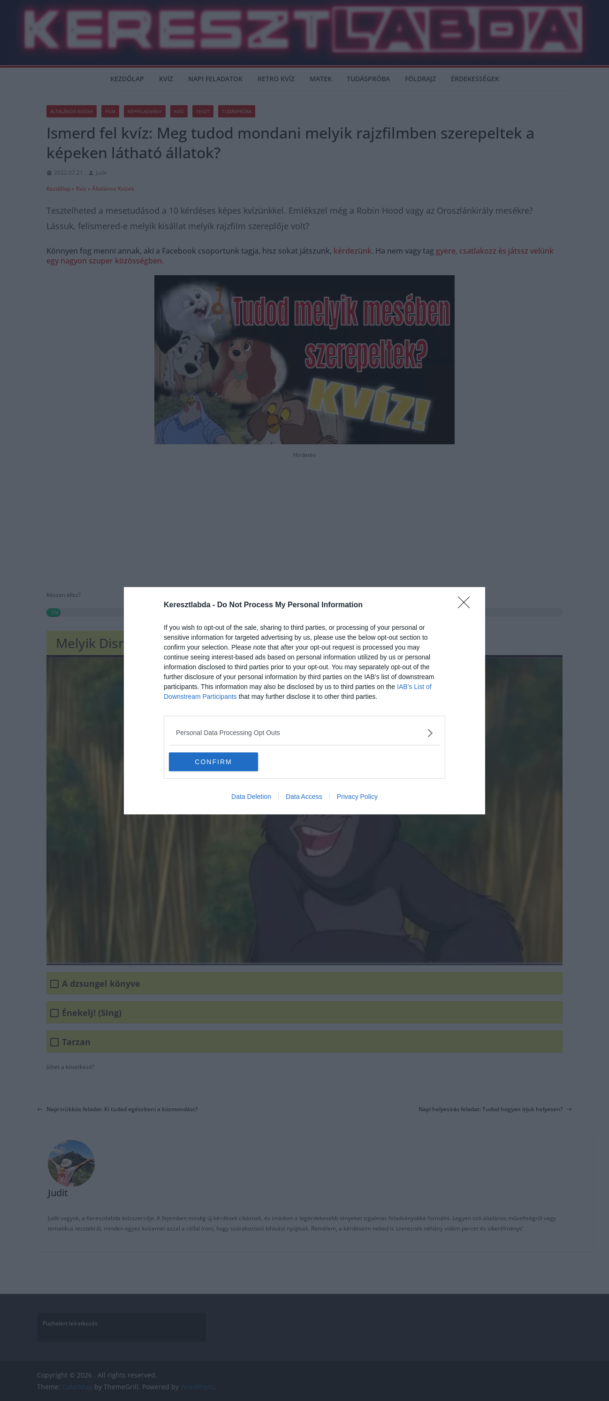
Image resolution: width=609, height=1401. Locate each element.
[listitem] (304, 733)
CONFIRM (213, 762)
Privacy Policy (357, 796)
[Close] (467, 605)
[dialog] (304, 700)
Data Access (304, 796)
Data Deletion (251, 796)
